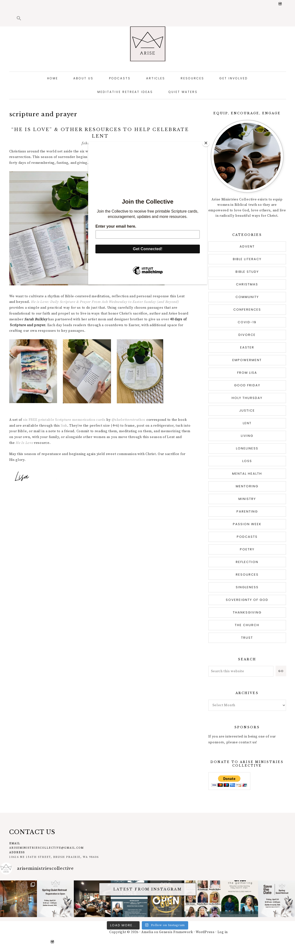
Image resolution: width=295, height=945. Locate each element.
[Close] (206, 143)
